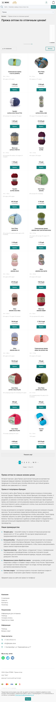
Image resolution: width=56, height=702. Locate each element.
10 (33, 460)
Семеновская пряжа (14, 71)
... (31, 460)
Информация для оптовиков (11, 612)
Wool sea (14, 147)
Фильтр (50, 47)
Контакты (4, 601)
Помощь (4, 614)
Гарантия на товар (7, 618)
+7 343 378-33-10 (10, 638)
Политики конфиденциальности (24, 695)
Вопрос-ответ (6, 629)
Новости (4, 599)
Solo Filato (41, 71)
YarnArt (14, 110)
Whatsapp (3, 656)
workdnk (13, 686)
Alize (41, 110)
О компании (5, 596)
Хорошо (28, 699)
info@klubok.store (10, 642)
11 (35, 460)
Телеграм (7, 656)
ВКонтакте (12, 656)
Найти (53, 7)
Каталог (3, 16)
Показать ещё (28, 453)
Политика (4, 603)
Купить (15, 88)
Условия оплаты (6, 616)
